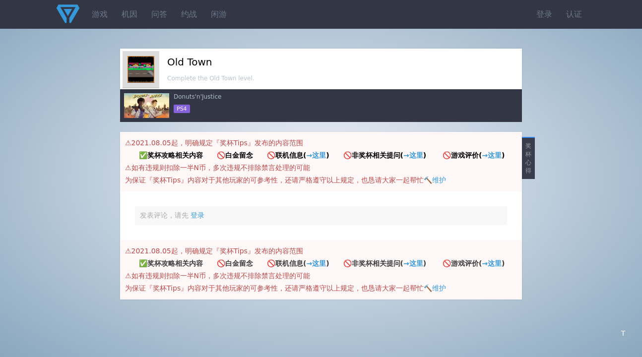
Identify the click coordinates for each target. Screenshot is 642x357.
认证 (574, 14)
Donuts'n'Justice (197, 96)
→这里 (316, 155)
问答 (159, 14)
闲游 (219, 14)
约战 (189, 14)
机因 (129, 14)
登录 (544, 14)
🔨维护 (435, 180)
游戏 (100, 14)
